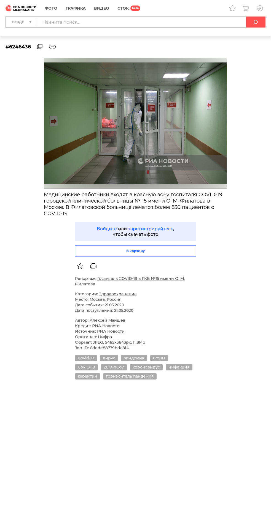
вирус (109, 358)
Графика (76, 8)
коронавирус (146, 367)
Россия (114, 299)
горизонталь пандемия (130, 376)
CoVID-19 (86, 367)
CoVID (159, 358)
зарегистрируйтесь (150, 228)
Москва (97, 299)
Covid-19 (86, 358)
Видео (101, 8)
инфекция (179, 367)
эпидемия (134, 358)
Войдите (107, 228)
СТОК (123, 8)
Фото (51, 8)
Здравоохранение (118, 293)
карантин (87, 376)
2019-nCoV (114, 367)
